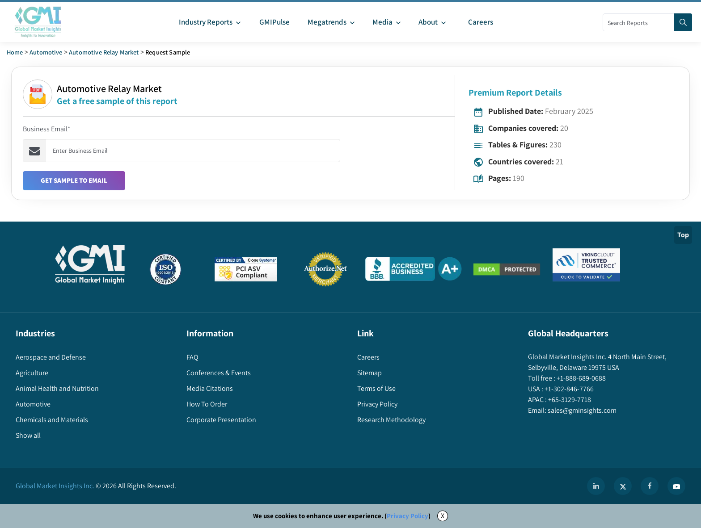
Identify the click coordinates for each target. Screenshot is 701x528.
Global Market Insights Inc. (55, 485)
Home (15, 52)
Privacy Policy (407, 515)
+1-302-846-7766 (568, 389)
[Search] (683, 22)
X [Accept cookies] (442, 515)
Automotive (46, 52)
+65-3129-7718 (569, 399)
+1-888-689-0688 (580, 378)
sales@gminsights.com (581, 410)
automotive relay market (104, 52)
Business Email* (47, 129)
